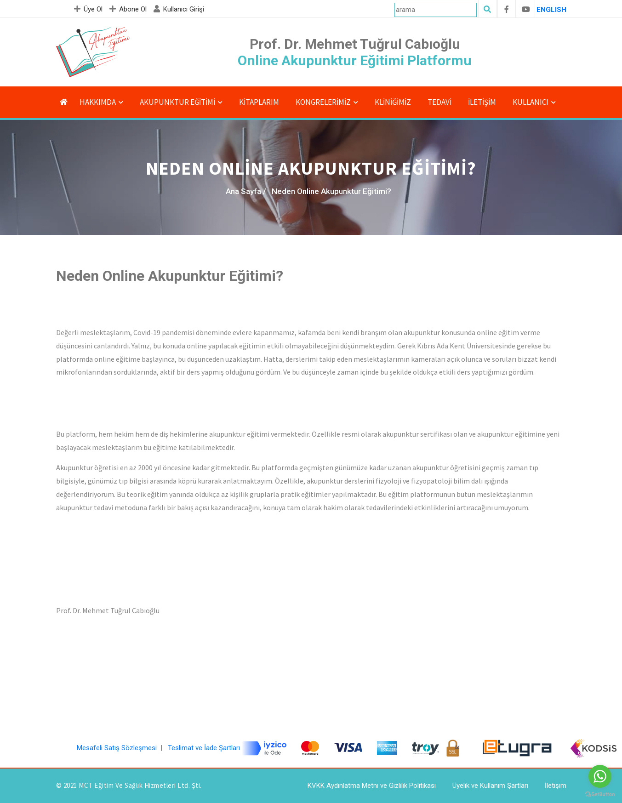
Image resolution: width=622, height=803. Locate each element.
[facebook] (506, 10)
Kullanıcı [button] (530, 102)
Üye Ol (89, 9)
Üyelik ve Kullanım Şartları (490, 785)
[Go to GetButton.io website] (600, 794)
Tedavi (439, 102)
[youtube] (526, 10)
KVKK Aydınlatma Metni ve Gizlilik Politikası (372, 785)
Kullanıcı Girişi (180, 9)
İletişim (482, 102)
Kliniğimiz (393, 102)
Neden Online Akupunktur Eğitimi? (331, 191)
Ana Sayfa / (246, 191)
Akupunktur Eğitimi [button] (177, 102)
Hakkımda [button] (98, 102)
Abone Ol (129, 9)
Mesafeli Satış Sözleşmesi (117, 748)
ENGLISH (551, 10)
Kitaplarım (259, 102)
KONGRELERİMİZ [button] (323, 102)
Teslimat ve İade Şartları (204, 748)
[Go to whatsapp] (599, 776)
